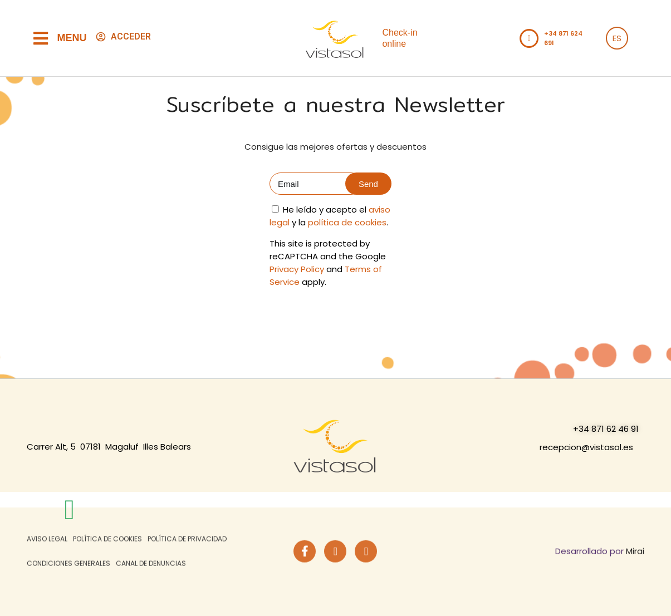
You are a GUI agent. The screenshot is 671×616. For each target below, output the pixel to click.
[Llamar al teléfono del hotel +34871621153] (529, 38)
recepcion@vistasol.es (586, 447)
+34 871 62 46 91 (606, 429)
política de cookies (347, 222)
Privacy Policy (297, 269)
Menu (72, 37)
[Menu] (40, 38)
